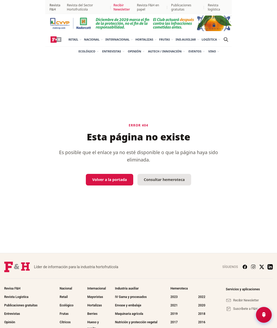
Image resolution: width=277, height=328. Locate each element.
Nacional (93, 39)
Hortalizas (146, 39)
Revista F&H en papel (148, 7)
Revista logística (214, 7)
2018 (201, 314)
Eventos (197, 51)
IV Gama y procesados (131, 297)
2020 (201, 305)
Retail (75, 39)
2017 (173, 322)
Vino (214, 51)
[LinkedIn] (270, 267)
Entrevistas (113, 51)
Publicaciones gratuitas (181, 7)
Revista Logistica (16, 297)
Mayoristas (95, 297)
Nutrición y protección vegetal (136, 322)
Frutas (166, 39)
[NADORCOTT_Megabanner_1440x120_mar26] (138, 23)
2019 (173, 314)
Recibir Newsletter (121, 7)
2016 (201, 322)
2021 (173, 305)
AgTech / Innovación (166, 51)
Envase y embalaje (128, 305)
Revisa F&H (12, 288)
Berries (92, 314)
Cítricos (65, 322)
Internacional (119, 39)
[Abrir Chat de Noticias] (264, 315)
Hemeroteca (179, 288)
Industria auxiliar (127, 288)
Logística (211, 39)
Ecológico (88, 51)
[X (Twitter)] (261, 267)
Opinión (136, 51)
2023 (173, 297)
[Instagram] (253, 267)
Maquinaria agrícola (129, 314)
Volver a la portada (109, 179)
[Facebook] (245, 267)
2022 (201, 297)
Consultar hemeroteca (164, 179)
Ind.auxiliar (188, 39)
